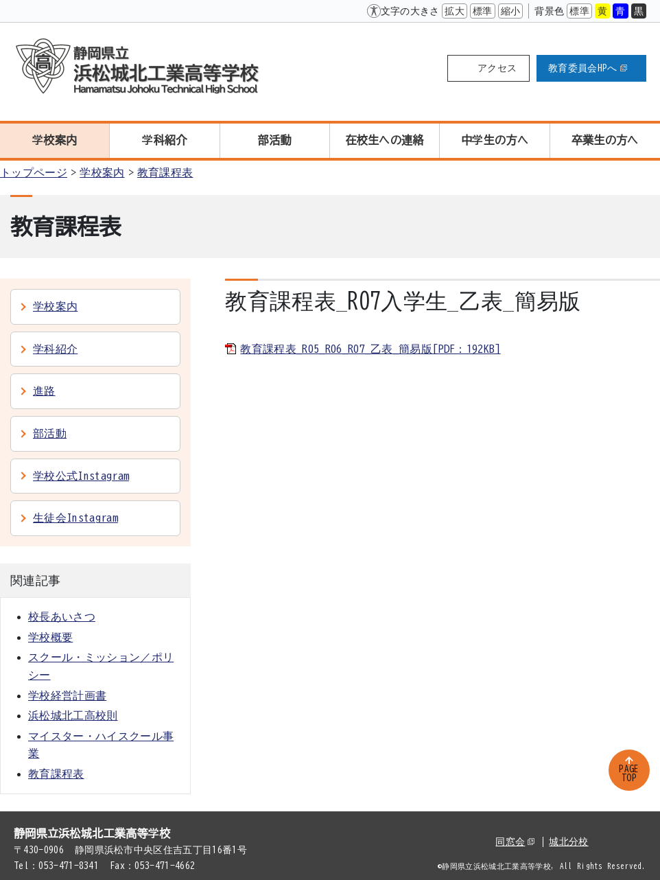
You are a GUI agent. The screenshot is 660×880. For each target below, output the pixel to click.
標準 (483, 11)
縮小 (511, 11)
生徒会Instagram (75, 517)
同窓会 (514, 841)
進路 (44, 390)
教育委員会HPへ (587, 68)
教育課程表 (165, 172)
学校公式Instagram (81, 475)
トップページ (33, 172)
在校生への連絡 (385, 140)
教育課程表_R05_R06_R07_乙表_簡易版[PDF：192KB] (370, 348)
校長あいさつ (61, 616)
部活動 (275, 140)
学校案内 (54, 140)
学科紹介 (164, 140)
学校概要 (50, 637)
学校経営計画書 (67, 695)
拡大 (454, 11)
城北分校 (568, 841)
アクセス (497, 68)
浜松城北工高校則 (73, 715)
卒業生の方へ (605, 140)
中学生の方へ (494, 140)
